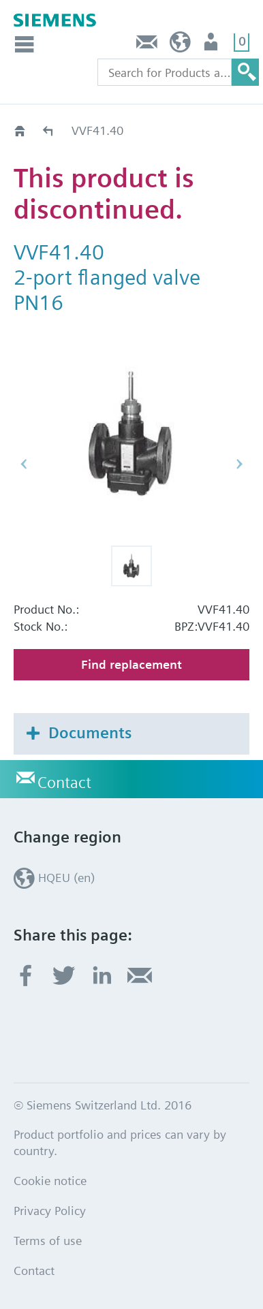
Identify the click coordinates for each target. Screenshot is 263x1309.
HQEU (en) (180, 45)
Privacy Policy (50, 1210)
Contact (147, 45)
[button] (131, 566)
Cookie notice (50, 1180)
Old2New (49, 130)
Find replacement (131, 664)
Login (212, 45)
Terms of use (48, 1240)
